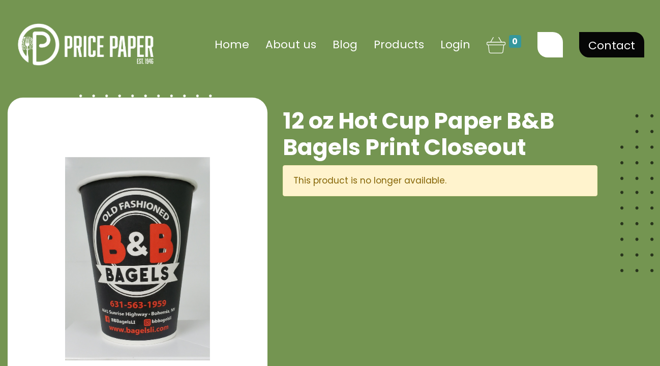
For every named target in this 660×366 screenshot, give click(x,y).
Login (455, 44)
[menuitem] (231, 44)
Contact (611, 45)
